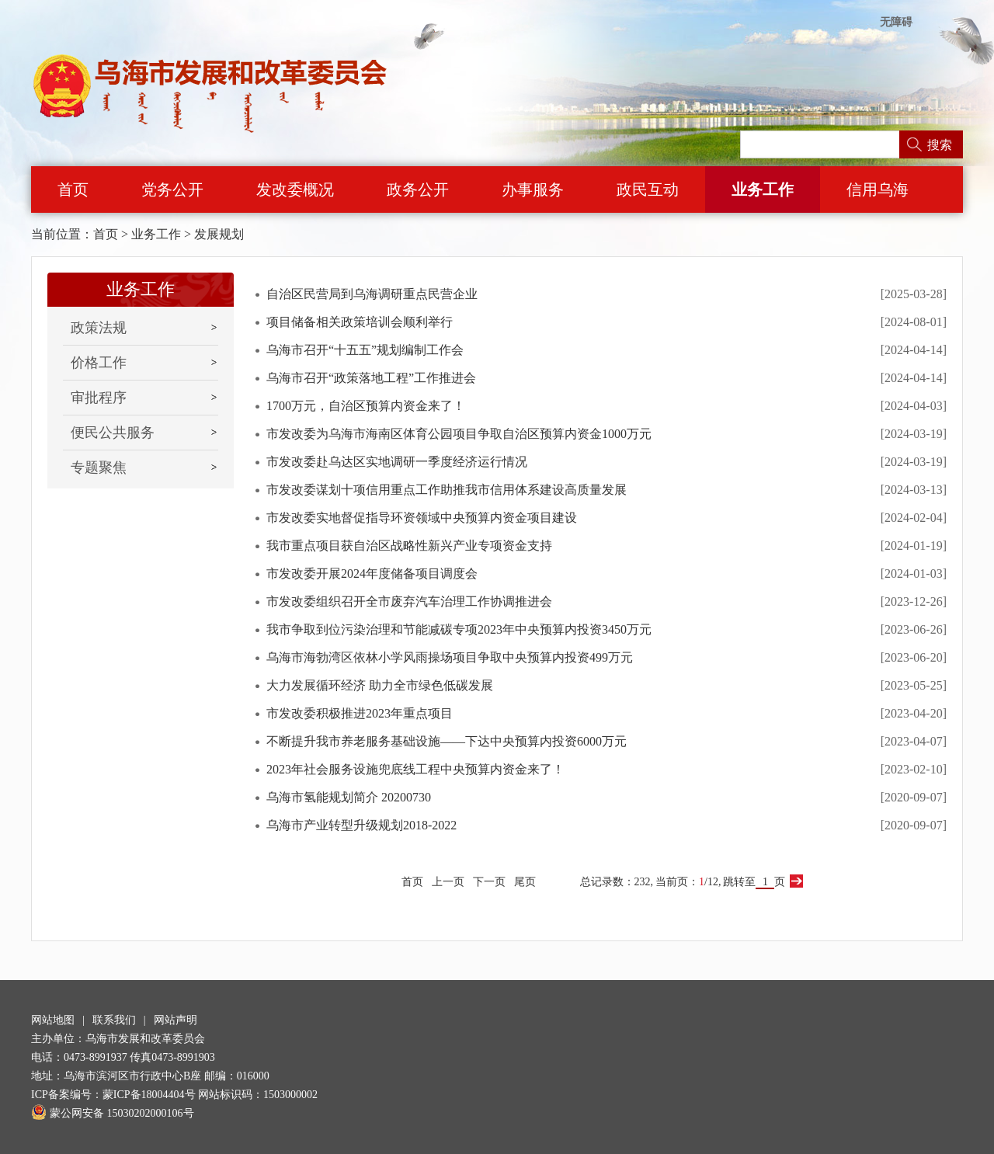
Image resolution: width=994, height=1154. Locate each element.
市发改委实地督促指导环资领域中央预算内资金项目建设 (421, 517)
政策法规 (99, 327)
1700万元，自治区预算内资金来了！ (365, 405)
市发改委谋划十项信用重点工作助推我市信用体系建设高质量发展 (446, 489)
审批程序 (99, 397)
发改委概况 (295, 189)
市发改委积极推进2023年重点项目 (359, 713)
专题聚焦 (99, 467)
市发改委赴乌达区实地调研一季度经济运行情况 (396, 461)
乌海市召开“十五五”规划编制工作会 (365, 349)
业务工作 (763, 189)
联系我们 (114, 1020)
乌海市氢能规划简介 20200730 (348, 797)
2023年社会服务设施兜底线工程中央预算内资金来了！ (415, 769)
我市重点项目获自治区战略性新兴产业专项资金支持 (409, 545)
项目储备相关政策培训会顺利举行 (359, 321)
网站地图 (53, 1020)
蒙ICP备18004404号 (149, 1094)
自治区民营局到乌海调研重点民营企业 (372, 294)
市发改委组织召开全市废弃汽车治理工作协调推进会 (409, 601)
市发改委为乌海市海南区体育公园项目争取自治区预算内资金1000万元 (459, 433)
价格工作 (99, 362)
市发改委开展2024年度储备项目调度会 (372, 573)
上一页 (448, 882)
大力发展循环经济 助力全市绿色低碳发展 (379, 685)
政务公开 (418, 189)
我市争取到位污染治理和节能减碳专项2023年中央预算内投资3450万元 (459, 629)
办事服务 (533, 189)
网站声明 (175, 1020)
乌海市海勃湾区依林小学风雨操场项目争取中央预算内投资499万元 (449, 657)
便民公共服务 (113, 432)
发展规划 (219, 234)
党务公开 (172, 189)
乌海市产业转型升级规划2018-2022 (361, 825)
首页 (73, 189)
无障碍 (896, 22)
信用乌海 (877, 189)
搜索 (939, 144)
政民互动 (648, 189)
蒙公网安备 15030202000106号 (112, 1113)
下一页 (489, 882)
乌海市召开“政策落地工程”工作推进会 (371, 377)
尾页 (525, 882)
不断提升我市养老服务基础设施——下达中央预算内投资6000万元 (446, 741)
